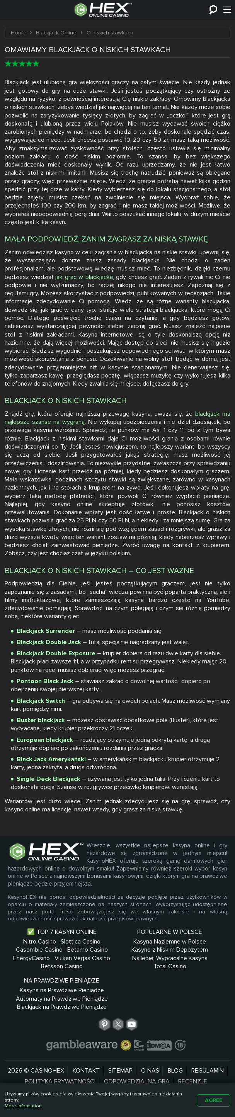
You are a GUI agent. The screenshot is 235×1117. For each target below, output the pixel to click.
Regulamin (207, 1064)
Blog (175, 1064)
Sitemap (120, 1064)
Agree (213, 1100)
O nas (150, 1064)
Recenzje (192, 1075)
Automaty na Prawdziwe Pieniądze (190, 970)
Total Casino (117, 991)
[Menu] (227, 9)
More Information (23, 1106)
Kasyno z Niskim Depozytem (117, 962)
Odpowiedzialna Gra (137, 1075)
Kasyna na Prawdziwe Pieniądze (190, 954)
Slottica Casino (44, 950)
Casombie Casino (44, 958)
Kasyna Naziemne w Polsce (117, 946)
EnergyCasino (44, 974)
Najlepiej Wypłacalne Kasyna (117, 978)
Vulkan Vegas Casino (44, 982)
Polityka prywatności (60, 1075)
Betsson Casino (44, 991)
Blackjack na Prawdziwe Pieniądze (190, 987)
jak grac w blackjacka (83, 277)
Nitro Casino (44, 941)
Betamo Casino (44, 966)
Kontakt (86, 1064)
